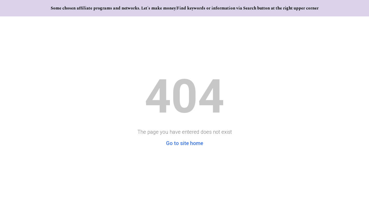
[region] (184, 8)
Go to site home (184, 143)
